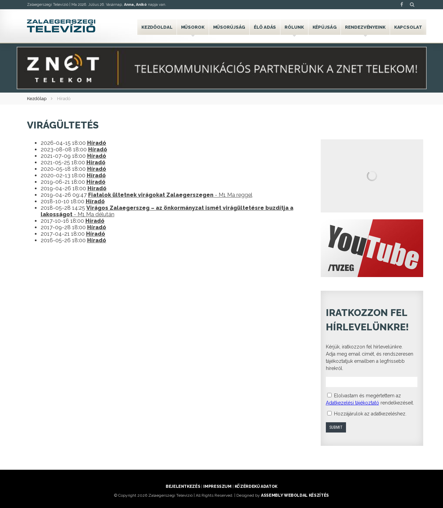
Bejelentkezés (183, 486)
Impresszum (217, 486)
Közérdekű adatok (256, 486)
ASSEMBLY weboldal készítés (295, 495)
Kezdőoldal (156, 27)
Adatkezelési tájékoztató (352, 403)
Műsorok (193, 27)
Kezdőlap (36, 98)
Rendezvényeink (365, 27)
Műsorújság (229, 27)
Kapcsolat (408, 27)
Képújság (325, 27)
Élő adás (265, 27)
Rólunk (294, 27)
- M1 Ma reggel (170, 195)
